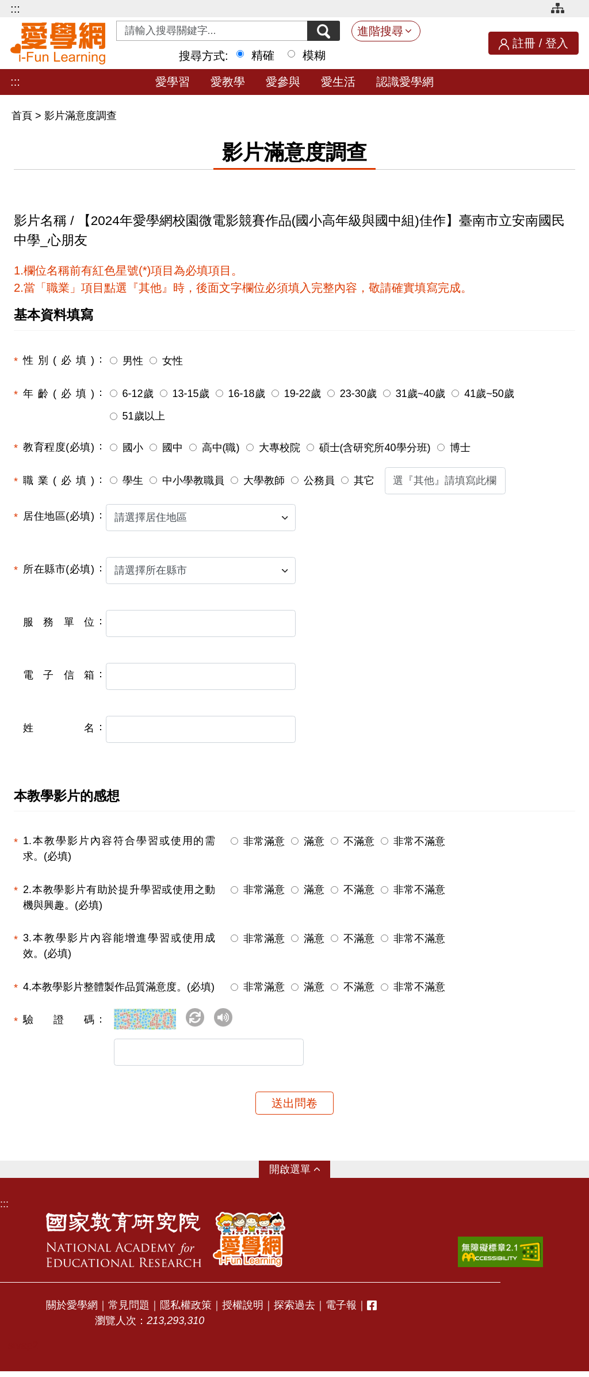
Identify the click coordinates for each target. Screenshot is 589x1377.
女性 (172, 361)
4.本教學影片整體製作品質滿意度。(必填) (119, 987)
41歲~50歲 (489, 393)
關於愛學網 (72, 1311)
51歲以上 (144, 416)
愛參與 (283, 81)
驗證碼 (58, 1019)
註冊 (524, 43)
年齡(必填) (58, 393)
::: (15, 8)
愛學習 (172, 81)
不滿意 (358, 841)
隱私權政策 (186, 1311)
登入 (556, 43)
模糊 (314, 55)
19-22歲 (302, 393)
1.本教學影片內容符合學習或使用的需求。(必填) (119, 848)
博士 (460, 447)
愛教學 (228, 81)
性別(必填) (58, 360)
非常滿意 (264, 841)
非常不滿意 (419, 841)
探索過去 (294, 1311)
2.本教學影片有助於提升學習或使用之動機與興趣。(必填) (119, 897)
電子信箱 (58, 675)
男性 (133, 361)
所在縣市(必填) (58, 569)
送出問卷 (294, 1109)
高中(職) (221, 447)
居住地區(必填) (58, 516)
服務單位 (58, 622)
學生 (133, 480)
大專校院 (279, 447)
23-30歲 (358, 393)
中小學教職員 (193, 480)
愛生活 (338, 81)
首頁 (23, 115)
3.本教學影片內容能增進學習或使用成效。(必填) (119, 945)
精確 (262, 55)
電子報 (341, 1311)
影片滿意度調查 (80, 115)
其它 (364, 480)
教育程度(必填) (58, 447)
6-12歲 (138, 393)
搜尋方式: (203, 55)
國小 (133, 447)
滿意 (314, 841)
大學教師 (264, 480)
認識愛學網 (405, 81)
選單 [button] (300, 1175)
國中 (172, 447)
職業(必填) (58, 480)
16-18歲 (246, 393)
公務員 (319, 480)
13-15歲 (191, 393)
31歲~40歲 (421, 393)
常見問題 (129, 1311)
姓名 (58, 728)
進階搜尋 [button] (380, 31)
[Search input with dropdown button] (208, 31)
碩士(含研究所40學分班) (375, 447)
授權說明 (242, 1311)
